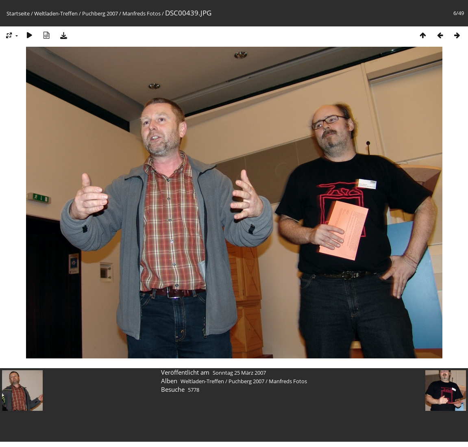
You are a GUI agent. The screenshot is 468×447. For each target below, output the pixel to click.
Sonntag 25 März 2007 (239, 372)
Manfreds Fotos (141, 13)
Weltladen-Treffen (56, 13)
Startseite (18, 13)
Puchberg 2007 (100, 13)
